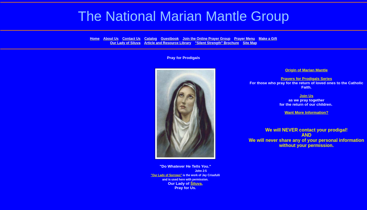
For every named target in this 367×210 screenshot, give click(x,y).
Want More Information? (306, 112)
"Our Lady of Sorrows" (166, 175)
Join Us (306, 96)
